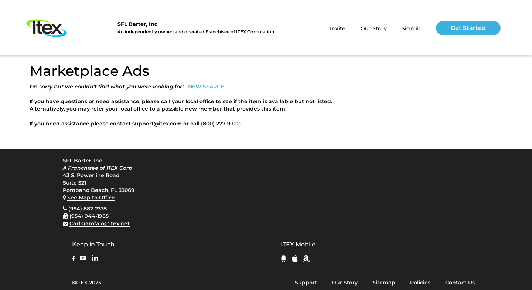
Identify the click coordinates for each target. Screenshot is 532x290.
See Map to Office (91, 197)
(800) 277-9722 (220, 123)
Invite (338, 28)
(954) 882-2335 (87, 208)
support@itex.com (157, 123)
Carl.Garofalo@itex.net (99, 223)
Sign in (411, 28)
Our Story (374, 28)
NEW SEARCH (206, 86)
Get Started (468, 27)
